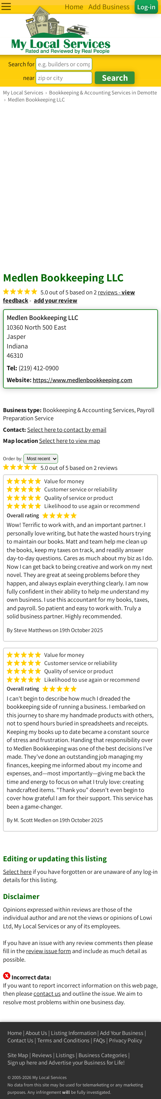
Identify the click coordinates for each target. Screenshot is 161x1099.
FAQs (99, 1040)
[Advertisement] (80, 187)
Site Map (17, 1055)
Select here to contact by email (66, 429)
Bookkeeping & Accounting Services (88, 410)
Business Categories (102, 1055)
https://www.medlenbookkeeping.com (82, 380)
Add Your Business (122, 1032)
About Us (36, 1032)
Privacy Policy (125, 1040)
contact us (47, 993)
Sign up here (22, 1062)
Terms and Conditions (63, 1040)
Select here (17, 872)
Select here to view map (69, 441)
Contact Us (20, 1040)
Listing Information (73, 1032)
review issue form (48, 951)
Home (14, 1032)
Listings (65, 1055)
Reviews (42, 1055)
